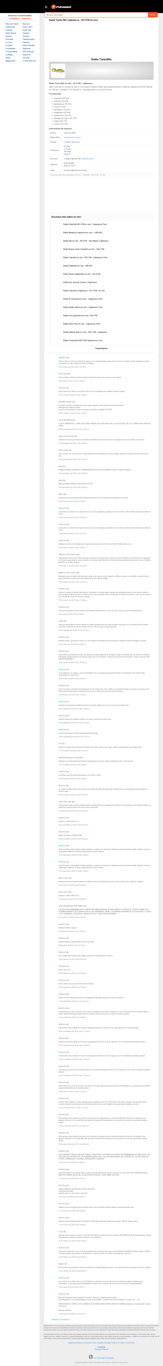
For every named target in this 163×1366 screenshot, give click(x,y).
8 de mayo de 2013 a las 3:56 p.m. (72, 614)
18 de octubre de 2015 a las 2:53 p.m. (73, 779)
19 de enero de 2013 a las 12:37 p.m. (73, 533)
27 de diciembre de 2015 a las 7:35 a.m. (74, 871)
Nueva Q (26, 24)
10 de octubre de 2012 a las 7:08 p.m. (73, 395)
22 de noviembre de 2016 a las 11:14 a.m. (74, 1031)
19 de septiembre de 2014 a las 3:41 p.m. (74, 630)
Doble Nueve (10, 33)
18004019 (62, 358)
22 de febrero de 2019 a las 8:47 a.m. (73, 1257)
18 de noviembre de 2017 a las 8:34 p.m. (74, 1144)
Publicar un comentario (60, 1319)
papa (60, 466)
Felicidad (9, 39)
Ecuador (121, 1343)
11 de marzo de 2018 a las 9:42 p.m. (72, 1211)
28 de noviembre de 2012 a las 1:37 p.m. (74, 429)
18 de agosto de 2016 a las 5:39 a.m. (73, 959)
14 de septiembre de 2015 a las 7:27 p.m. (74, 737)
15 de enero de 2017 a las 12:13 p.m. (73, 1091)
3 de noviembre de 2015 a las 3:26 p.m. (74, 811)
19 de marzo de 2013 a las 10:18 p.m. (73, 600)
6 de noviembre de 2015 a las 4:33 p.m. (74, 839)
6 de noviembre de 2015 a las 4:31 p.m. (74, 825)
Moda (7, 58)
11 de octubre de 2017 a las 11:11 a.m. (73, 1108)
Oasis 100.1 (28, 27)
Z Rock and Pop (29, 61)
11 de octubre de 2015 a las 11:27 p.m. (73, 751)
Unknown (62, 388)
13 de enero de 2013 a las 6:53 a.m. (72, 501)
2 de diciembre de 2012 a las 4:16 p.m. (73, 459)
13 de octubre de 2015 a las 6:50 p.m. (73, 765)
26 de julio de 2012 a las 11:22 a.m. (72, 381)
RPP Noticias (28, 51)
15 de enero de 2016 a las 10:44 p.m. (73, 899)
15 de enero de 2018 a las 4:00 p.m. (72, 1162)
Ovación (26, 36)
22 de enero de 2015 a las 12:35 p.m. (73, 662)
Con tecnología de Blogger (101, 1358)
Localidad (14, 18)
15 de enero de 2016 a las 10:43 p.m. (73, 885)
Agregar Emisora (101, 1349)
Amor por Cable (11, 24)
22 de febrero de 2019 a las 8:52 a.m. (73, 1271)
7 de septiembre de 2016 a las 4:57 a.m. (74, 1001)
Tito (60, 743)
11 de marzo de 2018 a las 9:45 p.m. (72, 1225)
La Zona (8, 42)
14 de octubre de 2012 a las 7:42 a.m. (73, 413)
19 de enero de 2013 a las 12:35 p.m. (73, 517)
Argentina (72, 1343)
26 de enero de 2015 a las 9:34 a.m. (72, 679)
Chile (94, 1343)
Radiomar (27, 48)
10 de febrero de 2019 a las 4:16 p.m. (73, 1241)
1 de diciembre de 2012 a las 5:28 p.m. (73, 443)
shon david (63, 374)
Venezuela (130, 1343)
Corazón (8, 30)
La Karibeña (10, 48)
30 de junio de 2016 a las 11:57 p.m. (72, 945)
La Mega (9, 55)
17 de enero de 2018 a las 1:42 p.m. (72, 1178)
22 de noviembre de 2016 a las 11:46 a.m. (74, 1075)
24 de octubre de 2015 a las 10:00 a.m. (73, 795)
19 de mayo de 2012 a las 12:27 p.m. (73, 367)
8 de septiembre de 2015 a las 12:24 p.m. (74, 723)
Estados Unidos (111, 1343)
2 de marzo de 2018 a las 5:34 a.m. (72, 1197)
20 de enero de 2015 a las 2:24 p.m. (72, 644)
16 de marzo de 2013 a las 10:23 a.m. (73, 566)
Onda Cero (27, 30)
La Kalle (8, 45)
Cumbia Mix (10, 27)
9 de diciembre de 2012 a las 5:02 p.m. (73, 473)
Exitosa (8, 36)
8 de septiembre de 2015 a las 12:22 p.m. (74, 709)
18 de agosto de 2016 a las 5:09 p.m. (73, 973)
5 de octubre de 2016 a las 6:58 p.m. (72, 1017)
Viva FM (26, 58)
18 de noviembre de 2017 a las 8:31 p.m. (74, 1126)
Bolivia (79, 1343)
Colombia (87, 1343)
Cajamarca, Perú (87, 159)
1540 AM (67, 149)
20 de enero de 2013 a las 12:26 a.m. (73, 547)
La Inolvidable (11, 51)
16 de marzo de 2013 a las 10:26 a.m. (73, 582)
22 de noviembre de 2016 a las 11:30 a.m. (74, 1045)
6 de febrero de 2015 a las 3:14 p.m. (72, 695)
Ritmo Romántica (30, 45)
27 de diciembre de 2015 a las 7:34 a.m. (74, 855)
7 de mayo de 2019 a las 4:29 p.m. (72, 1287)
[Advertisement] (101, 40)
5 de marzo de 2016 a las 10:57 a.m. (72, 917)
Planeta (26, 42)
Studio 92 (27, 55)
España (100, 1343)
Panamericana (28, 39)
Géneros (26, 18)
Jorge (61, 1232)
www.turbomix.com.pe (72, 137)
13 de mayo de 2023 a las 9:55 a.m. (72, 1314)
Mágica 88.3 (10, 61)
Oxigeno (26, 33)
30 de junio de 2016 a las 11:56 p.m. (72, 931)
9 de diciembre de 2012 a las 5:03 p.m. (73, 487)
